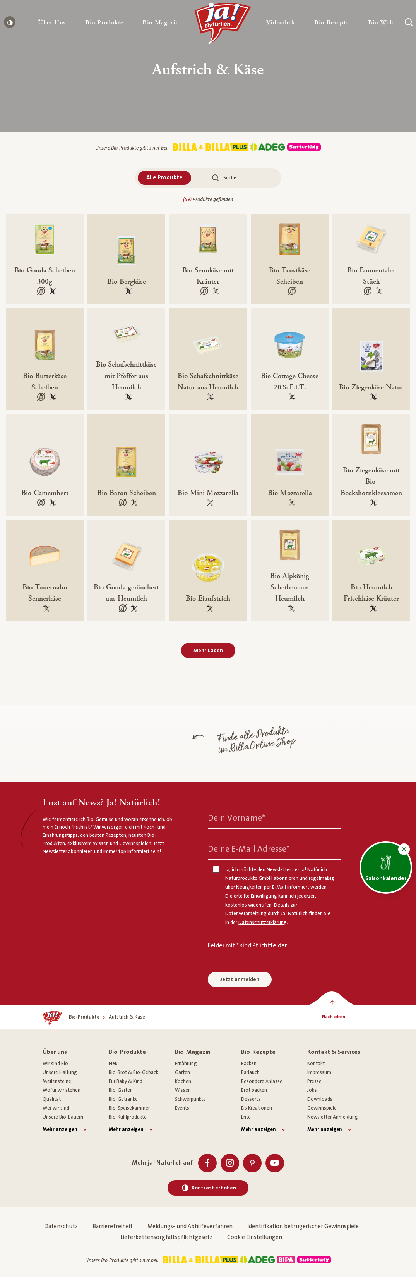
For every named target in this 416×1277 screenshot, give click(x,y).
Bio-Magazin (193, 1051)
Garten (182, 1072)
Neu (113, 1063)
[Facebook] (207, 1163)
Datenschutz (61, 1226)
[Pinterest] (252, 1163)
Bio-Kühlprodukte (128, 1117)
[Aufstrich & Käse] (127, 1017)
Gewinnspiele (322, 1108)
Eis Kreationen (256, 1108)
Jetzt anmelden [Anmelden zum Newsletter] (239, 979)
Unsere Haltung (60, 1072)
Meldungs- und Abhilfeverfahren (190, 1226)
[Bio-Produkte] (84, 1017)
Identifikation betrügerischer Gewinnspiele (303, 1226)
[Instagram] (230, 1163)
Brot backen (254, 1090)
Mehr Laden (208, 650)
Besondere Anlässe (261, 1081)
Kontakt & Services (333, 1051)
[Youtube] (274, 1163)
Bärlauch (250, 1072)
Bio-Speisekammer (129, 1108)
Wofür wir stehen (61, 1090)
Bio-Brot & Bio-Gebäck (133, 1072)
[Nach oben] (333, 1017)
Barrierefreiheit (112, 1226)
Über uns (55, 1051)
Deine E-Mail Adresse (248, 849)
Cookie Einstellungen (254, 1237)
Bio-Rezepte (258, 1051)
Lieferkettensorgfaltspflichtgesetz (166, 1237)
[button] (52, 22)
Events (182, 1108)
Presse (314, 1081)
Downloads (319, 1099)
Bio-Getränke (123, 1099)
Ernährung (186, 1063)
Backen (249, 1063)
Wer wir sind (56, 1108)
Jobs (312, 1090)
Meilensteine (57, 1081)
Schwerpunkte (190, 1099)
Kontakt (316, 1063)
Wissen (183, 1090)
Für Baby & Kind (125, 1081)
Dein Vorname (236, 818)
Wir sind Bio (55, 1063)
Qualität (52, 1099)
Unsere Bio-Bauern (63, 1117)
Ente (246, 1117)
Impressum (319, 1072)
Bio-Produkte (127, 1051)
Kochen (183, 1081)
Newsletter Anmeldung (332, 1117)
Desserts (250, 1099)
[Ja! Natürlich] (222, 25)
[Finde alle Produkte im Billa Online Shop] (150, 743)
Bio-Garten (121, 1090)
